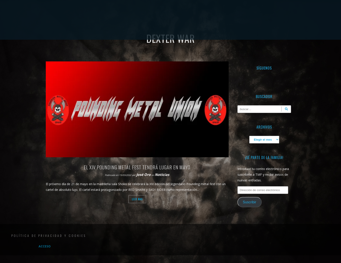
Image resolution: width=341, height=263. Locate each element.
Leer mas (137, 199)
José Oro (144, 174)
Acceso (45, 246)
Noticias (162, 174)
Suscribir (249, 202)
